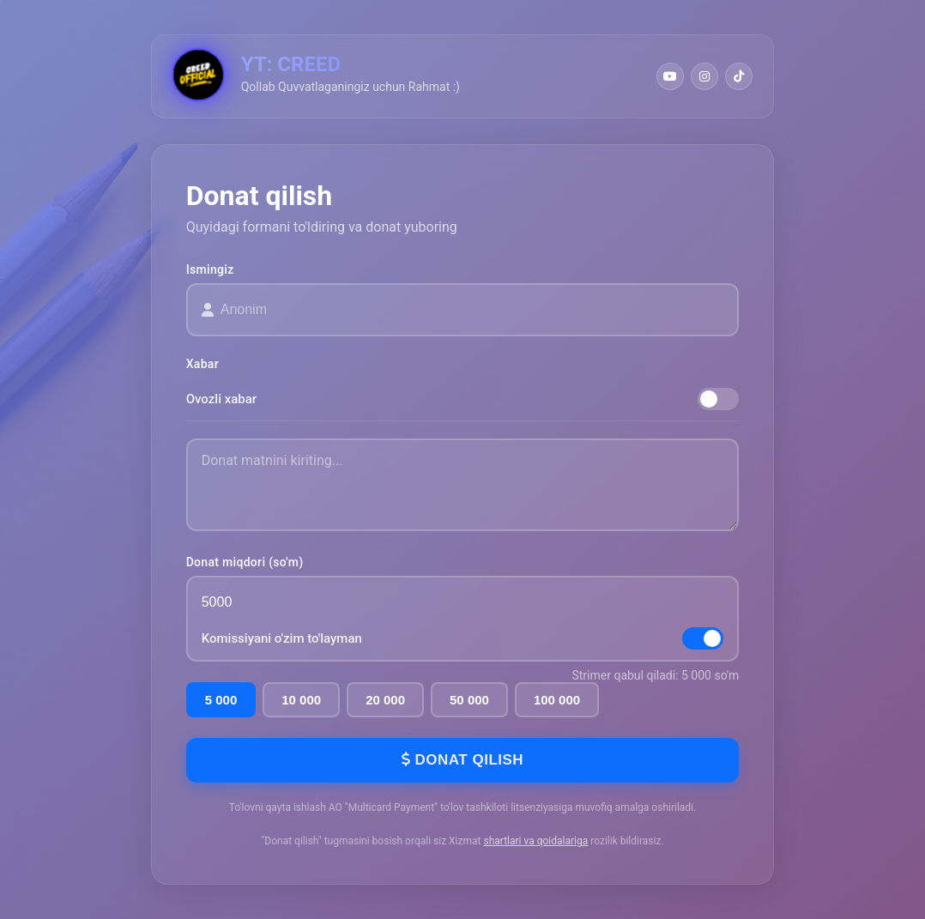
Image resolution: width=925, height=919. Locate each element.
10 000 (301, 699)
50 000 (469, 699)
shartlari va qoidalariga (535, 841)
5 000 (221, 699)
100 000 (557, 699)
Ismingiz (210, 269)
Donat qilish (462, 760)
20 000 (385, 699)
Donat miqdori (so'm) (245, 562)
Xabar (202, 364)
